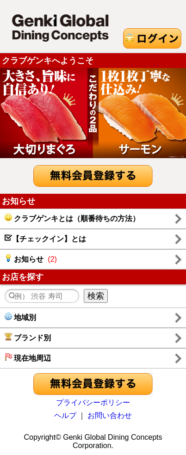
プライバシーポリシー (93, 402)
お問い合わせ (109, 415)
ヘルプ (65, 415)
